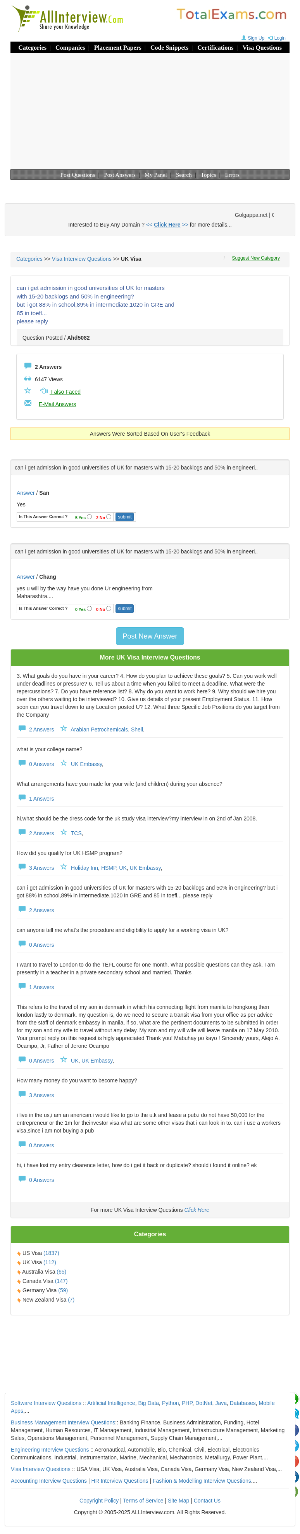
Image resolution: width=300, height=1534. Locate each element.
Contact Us (207, 1500)
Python (170, 1403)
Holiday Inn (84, 868)
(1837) (51, 1253)
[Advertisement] (150, 111)
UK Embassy (86, 764)
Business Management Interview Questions (63, 1422)
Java (221, 1403)
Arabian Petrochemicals (99, 729)
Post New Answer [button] (149, 636)
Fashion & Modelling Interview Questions (202, 1481)
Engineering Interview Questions (50, 1450)
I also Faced (60, 392)
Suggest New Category (256, 258)
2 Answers (35, 729)
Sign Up (252, 38)
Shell (137, 729)
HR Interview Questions (119, 1481)
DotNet (203, 1403)
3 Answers (35, 868)
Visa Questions (262, 47)
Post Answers (120, 175)
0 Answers (35, 764)
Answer (26, 493)
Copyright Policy (99, 1500)
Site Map (178, 1500)
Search (184, 175)
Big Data (148, 1403)
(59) (63, 1290)
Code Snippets (169, 47)
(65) (61, 1272)
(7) (71, 1300)
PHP (187, 1403)
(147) (61, 1281)
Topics (208, 175)
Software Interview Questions (46, 1403)
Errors (232, 175)
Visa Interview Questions (82, 259)
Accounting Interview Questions (49, 1481)
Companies (70, 47)
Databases (243, 1403)
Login (276, 38)
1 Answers (35, 799)
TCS (76, 833)
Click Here (197, 1210)
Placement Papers (117, 47)
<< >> (167, 225)
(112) (49, 1262)
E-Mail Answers (57, 404)
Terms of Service (143, 1500)
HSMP (108, 868)
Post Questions (77, 175)
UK (122, 868)
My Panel (156, 175)
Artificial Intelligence (111, 1403)
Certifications (215, 47)
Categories (32, 47)
